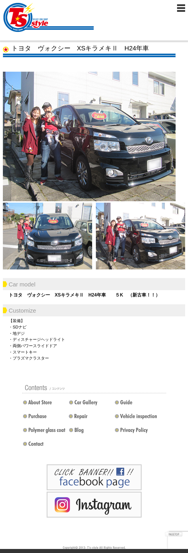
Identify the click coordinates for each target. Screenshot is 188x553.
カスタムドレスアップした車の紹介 (91, 405)
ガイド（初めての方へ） (135, 405)
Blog (91, 432)
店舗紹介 (43, 405)
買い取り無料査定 (45, 418)
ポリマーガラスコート (43, 432)
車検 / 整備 (137, 418)
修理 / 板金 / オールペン (89, 418)
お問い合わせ (45, 446)
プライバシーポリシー (135, 432)
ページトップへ (173, 534)
